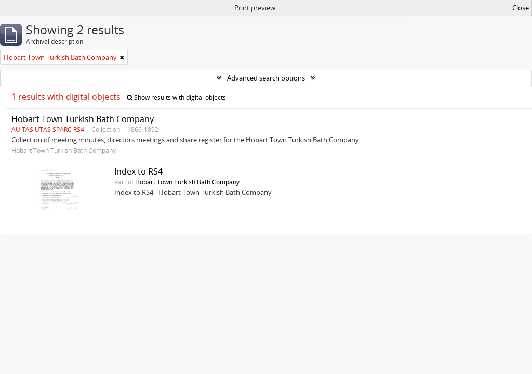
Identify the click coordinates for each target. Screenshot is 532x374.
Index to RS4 (138, 171)
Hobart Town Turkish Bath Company (82, 119)
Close (520, 7)
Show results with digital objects (176, 97)
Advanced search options (266, 78)
